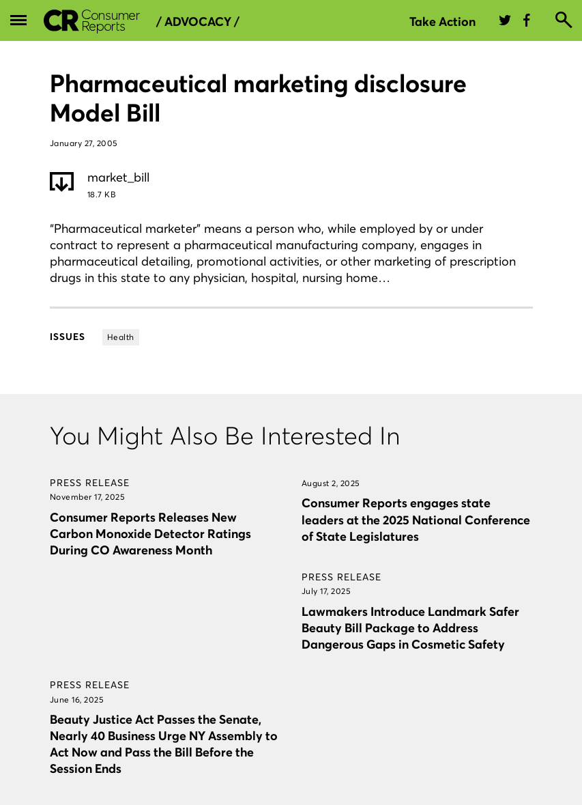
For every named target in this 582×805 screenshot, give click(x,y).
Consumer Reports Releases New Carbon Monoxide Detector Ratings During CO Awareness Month (150, 533)
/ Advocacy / (197, 21)
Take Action (442, 21)
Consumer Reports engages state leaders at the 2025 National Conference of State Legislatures (416, 519)
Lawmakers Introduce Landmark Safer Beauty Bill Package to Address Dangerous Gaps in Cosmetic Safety (410, 628)
